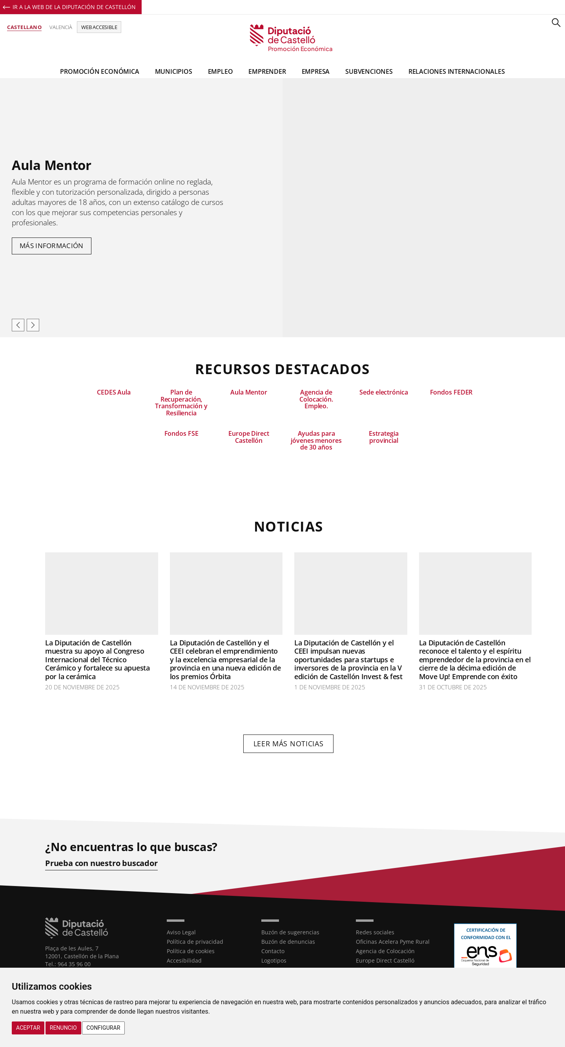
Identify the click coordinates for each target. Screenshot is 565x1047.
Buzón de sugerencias (290, 932)
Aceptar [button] (28, 1028)
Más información (52, 245)
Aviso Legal (181, 932)
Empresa (316, 71)
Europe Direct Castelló (385, 960)
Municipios (173, 71)
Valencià (60, 27)
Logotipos (273, 960)
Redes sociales (375, 932)
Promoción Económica (99, 71)
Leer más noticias (288, 743)
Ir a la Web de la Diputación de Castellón (74, 7)
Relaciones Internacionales (456, 71)
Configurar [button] (103, 1028)
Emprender (267, 71)
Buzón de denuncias (288, 941)
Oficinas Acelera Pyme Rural (393, 941)
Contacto (272, 951)
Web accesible (99, 27)
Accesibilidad (184, 960)
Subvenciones (369, 71)
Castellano (24, 27)
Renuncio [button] (63, 1028)
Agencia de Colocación (385, 951)
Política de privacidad (195, 941)
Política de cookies (191, 951)
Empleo (220, 71)
